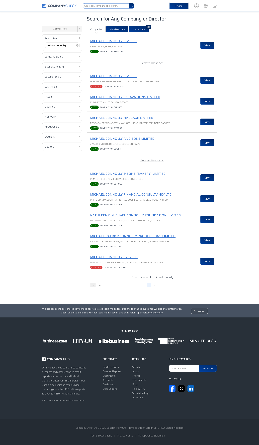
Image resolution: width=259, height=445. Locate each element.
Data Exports (110, 389)
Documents (109, 376)
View (207, 45)
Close (201, 311)
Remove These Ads (152, 63)
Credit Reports (111, 367)
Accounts (108, 380)
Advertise (137, 397)
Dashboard (109, 384)
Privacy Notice (125, 436)
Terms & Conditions (101, 436)
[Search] (131, 6)
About (135, 371)
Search (136, 367)
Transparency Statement (151, 436)
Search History (140, 393)
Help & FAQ (138, 389)
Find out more (155, 312)
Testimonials (139, 380)
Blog (135, 384)
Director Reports (112, 371)
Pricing (178, 6)
